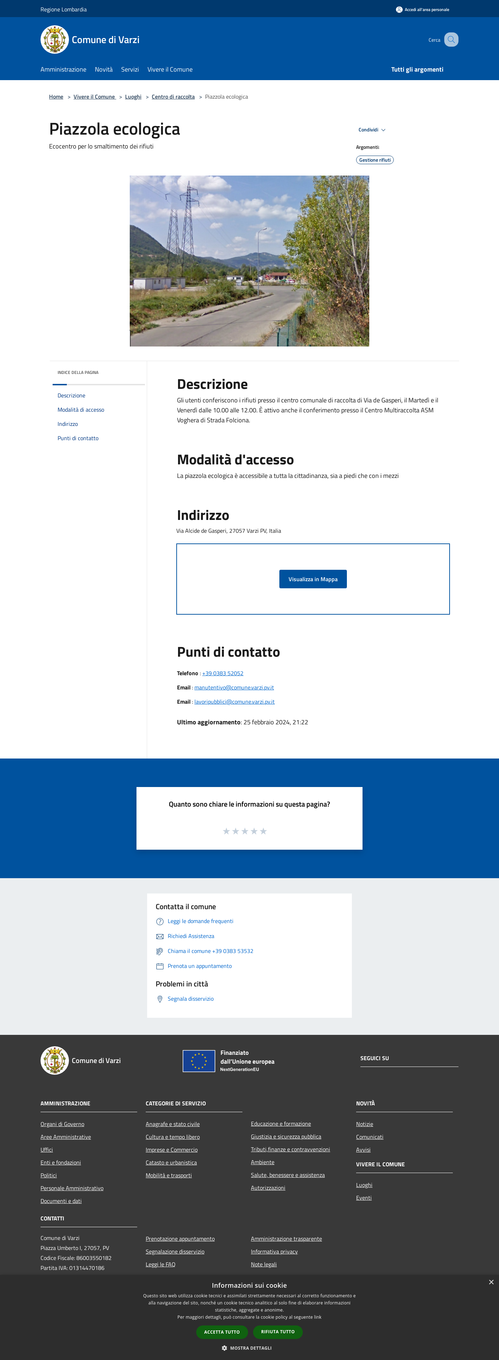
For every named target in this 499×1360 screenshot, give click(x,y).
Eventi (364, 1197)
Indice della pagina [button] (78, 372)
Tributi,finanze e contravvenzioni (290, 1149)
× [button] (491, 1282)
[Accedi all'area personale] (422, 9)
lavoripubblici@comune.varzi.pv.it (234, 701)
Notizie (364, 1124)
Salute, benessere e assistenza (288, 1175)
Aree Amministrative (66, 1136)
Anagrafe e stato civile (173, 1124)
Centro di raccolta (173, 96)
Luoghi (133, 96)
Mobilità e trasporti (169, 1175)
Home (56, 96)
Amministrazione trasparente (286, 1238)
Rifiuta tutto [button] (278, 1332)
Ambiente (262, 1162)
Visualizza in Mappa (313, 579)
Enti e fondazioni (61, 1162)
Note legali (264, 1264)
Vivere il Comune (95, 96)
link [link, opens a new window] (318, 1317)
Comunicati (369, 1136)
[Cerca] (449, 39)
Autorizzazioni (268, 1187)
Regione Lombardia (64, 9)
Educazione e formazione (281, 1123)
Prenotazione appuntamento (180, 1238)
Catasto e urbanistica (171, 1162)
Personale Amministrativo (72, 1188)
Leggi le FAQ (161, 1264)
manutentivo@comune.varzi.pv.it (234, 687)
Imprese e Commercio (172, 1149)
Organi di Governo (62, 1124)
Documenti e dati (61, 1201)
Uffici (47, 1149)
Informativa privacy (274, 1251)
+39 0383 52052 (222, 673)
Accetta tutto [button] (222, 1332)
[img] (130, 371)
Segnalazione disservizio (175, 1251)
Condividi (373, 130)
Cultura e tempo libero (173, 1136)
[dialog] (249, 1317)
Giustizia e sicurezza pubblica (286, 1136)
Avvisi (363, 1149)
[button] (249, 1347)
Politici (49, 1175)
